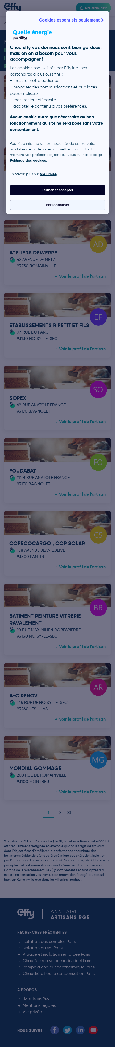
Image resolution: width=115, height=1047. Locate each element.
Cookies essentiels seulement (72, 20)
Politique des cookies (28, 160)
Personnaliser (57, 205)
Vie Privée (48, 173)
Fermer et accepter (57, 190)
